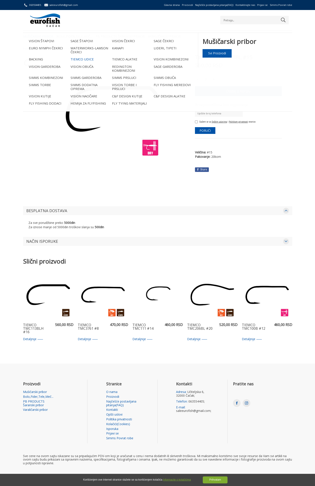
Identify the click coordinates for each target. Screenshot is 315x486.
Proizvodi (187, 4)
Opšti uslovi (114, 414)
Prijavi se (262, 4)
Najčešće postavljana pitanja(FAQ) (214, 4)
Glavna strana (172, 4)
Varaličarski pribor (167, 36)
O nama (111, 392)
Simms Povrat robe (281, 4)
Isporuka (112, 429)
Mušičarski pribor (38, 36)
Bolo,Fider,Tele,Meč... (75, 36)
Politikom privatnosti (238, 121)
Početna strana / (33, 48)
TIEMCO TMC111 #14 (142, 327)
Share (202, 169)
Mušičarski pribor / (55, 48)
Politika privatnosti (119, 419)
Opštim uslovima (219, 121)
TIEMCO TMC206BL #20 (200, 327)
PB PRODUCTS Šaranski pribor (122, 36)
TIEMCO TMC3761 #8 (88, 327)
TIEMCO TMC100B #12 (253, 327)
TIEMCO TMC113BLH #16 (33, 328)
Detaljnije (33, 339)
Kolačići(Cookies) (118, 424)
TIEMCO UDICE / (77, 48)
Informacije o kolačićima (177, 479)
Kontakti (112, 410)
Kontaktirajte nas (245, 4)
